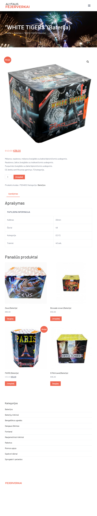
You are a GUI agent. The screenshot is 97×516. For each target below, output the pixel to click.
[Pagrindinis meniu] (89, 5)
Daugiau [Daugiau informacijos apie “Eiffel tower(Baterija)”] (55, 383)
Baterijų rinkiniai (12, 415)
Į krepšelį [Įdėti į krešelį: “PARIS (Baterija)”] (10, 383)
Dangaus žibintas (12, 426)
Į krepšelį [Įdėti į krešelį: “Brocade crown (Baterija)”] (56, 318)
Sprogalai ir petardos (13, 459)
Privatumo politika (13, 492)
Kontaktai (9, 497)
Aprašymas (13, 193)
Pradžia (8, 33)
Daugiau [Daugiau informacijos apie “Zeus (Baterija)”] (10, 318)
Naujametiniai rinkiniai (14, 437)
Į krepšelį (19, 177)
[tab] (13, 194)
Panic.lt (19, 506)
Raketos (8, 442)
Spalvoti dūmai (11, 454)
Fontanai (8, 431)
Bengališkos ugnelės (13, 420)
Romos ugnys (10, 448)
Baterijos (18, 33)
